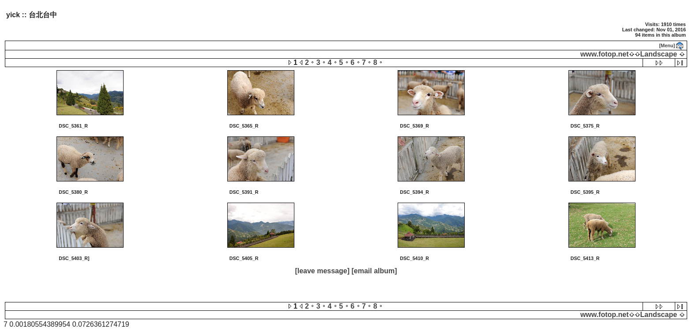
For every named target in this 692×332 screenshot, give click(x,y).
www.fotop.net (604, 54)
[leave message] (322, 271)
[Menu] (667, 45)
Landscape (658, 54)
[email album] (374, 271)
